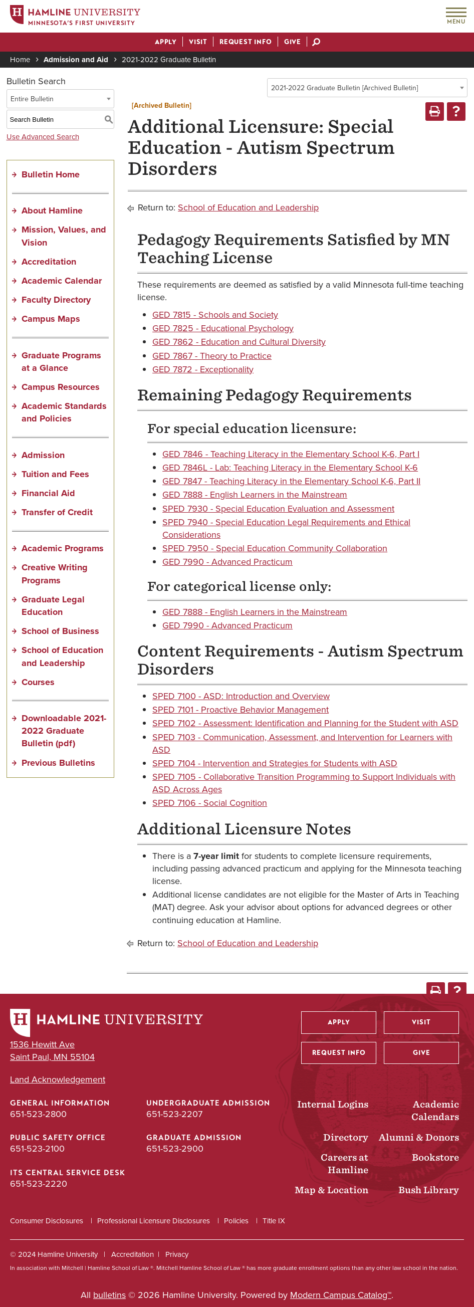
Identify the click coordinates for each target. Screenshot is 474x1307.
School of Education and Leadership (62, 656)
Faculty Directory (56, 299)
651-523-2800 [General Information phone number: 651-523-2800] (38, 1114)
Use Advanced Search (43, 136)
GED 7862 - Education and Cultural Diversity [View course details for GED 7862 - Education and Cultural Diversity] (239, 341)
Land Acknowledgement (57, 1079)
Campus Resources (61, 386)
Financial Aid (48, 493)
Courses (38, 682)
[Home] (75, 17)
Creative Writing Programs (55, 573)
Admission (43, 455)
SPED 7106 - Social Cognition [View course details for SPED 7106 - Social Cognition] (209, 802)
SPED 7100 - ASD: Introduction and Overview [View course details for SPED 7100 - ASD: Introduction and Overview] (241, 696)
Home (20, 59)
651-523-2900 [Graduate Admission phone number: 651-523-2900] (174, 1148)
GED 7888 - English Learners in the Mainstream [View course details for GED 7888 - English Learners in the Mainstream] (254, 494)
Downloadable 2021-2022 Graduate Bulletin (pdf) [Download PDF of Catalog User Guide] (64, 731)
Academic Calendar (62, 280)
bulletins (109, 1294)
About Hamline (52, 210)
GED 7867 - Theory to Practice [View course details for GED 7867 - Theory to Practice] (212, 355)
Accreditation (49, 261)
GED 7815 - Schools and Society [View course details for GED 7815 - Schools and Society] (215, 314)
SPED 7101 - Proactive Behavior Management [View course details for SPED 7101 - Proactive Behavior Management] (240, 709)
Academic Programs (63, 548)
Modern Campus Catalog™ (340, 1294)
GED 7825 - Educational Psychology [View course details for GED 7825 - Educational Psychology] (223, 328)
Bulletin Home (51, 174)
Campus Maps (51, 318)
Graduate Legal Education (53, 605)
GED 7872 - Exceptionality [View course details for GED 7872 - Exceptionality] (203, 369)
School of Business (60, 630)
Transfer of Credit (57, 512)
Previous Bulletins (58, 762)
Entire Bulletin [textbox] (32, 99)
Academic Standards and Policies (64, 412)
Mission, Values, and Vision (64, 236)
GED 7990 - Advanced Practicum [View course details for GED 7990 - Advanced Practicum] (227, 561)
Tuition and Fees (55, 474)
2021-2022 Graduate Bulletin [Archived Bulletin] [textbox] (344, 88)
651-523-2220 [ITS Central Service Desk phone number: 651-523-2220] (38, 1183)
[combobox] (367, 87)
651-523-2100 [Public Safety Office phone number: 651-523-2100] (37, 1148)
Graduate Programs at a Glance (61, 361)
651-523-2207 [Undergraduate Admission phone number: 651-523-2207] (174, 1114)
